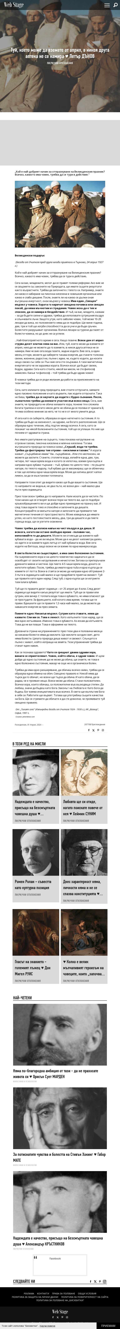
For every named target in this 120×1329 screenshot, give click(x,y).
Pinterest (62, 1317)
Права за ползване (63, 1293)
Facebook (88, 730)
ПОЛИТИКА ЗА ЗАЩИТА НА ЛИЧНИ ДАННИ (35, 1296)
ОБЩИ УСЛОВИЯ (87, 1293)
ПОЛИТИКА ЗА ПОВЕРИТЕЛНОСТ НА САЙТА (84, 1296)
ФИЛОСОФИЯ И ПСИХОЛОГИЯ (25, 1081)
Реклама (29, 1293)
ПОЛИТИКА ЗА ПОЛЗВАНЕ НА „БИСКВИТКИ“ (60, 1300)
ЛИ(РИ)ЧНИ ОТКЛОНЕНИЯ (60, 63)
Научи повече (47, 1325)
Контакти (43, 1293)
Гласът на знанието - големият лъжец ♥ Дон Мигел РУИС (32, 967)
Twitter (93, 730)
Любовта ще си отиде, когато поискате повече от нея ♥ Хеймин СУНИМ (82, 807)
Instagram (102, 730)
